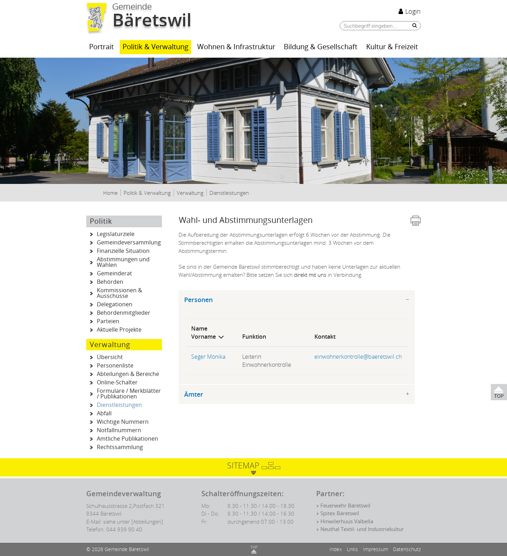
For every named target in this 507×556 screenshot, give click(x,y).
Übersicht (110, 357)
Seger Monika (208, 356)
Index (336, 549)
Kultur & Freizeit (392, 47)
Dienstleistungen (129, 405)
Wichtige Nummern (123, 421)
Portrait (101, 47)
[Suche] (413, 25)
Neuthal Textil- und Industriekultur (362, 529)
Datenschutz (407, 549)
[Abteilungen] (147, 521)
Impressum (375, 549)
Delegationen (114, 304)
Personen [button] (198, 300)
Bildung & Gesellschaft (320, 47)
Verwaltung (110, 344)
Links (352, 549)
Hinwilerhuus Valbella (346, 521)
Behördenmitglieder (123, 312)
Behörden (110, 282)
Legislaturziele (115, 234)
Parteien (108, 321)
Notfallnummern (119, 430)
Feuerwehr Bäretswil (345, 506)
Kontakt (325, 336)
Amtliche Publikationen (127, 438)
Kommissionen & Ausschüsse (119, 293)
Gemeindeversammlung (129, 242)
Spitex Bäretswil (339, 513)
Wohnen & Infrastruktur (236, 47)
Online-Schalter (117, 382)
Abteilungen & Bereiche (128, 374)
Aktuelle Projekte (119, 329)
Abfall (104, 413)
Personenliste (115, 365)
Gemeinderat (114, 273)
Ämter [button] (193, 394)
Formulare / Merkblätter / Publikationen (129, 394)
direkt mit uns (310, 274)
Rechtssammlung (120, 447)
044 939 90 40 (124, 529)
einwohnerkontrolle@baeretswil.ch (358, 356)
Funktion (254, 336)
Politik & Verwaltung (155, 47)
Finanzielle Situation (123, 251)
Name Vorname (203, 332)
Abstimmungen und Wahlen (123, 262)
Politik (101, 221)
